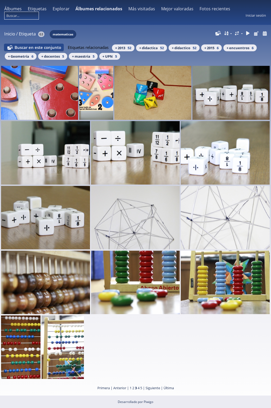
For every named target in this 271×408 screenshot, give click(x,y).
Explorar (61, 9)
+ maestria (83, 56)
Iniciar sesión (256, 15)
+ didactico (184, 47)
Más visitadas (141, 9)
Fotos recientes (215, 9)
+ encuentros (240, 47)
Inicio (9, 34)
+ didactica (151, 47)
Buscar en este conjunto (38, 47)
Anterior (119, 388)
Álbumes (13, 9)
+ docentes (52, 56)
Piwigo (148, 402)
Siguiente (153, 388)
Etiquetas (37, 9)
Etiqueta (27, 34)
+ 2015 (211, 47)
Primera (103, 388)
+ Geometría (20, 56)
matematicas (63, 34)
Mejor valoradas (177, 9)
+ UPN (109, 56)
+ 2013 (123, 47)
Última (169, 388)
